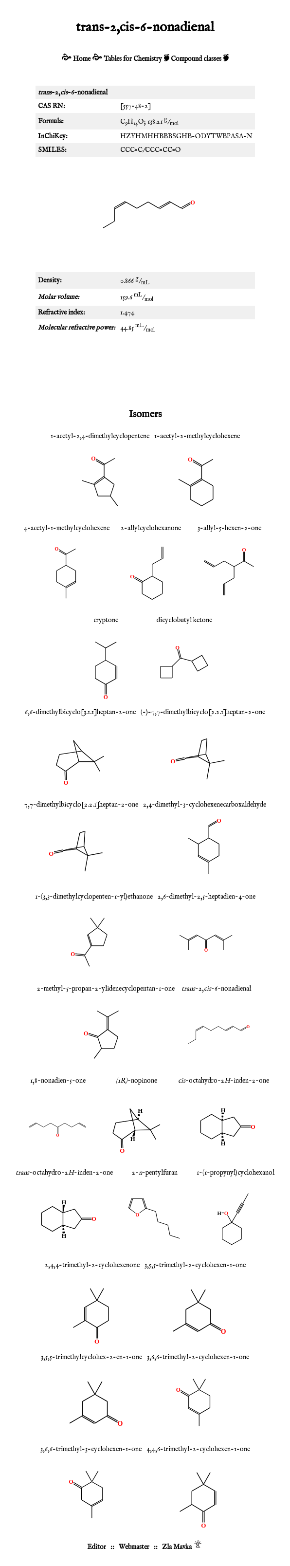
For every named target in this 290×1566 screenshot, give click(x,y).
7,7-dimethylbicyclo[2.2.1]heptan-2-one (81, 804)
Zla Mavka (177, 1547)
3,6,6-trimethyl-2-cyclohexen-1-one (198, 1357)
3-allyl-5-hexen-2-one (229, 528)
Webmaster (134, 1547)
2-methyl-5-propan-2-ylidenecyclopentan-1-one (106, 988)
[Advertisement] (145, 370)
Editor (96, 1547)
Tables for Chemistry (133, 59)
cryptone (105, 620)
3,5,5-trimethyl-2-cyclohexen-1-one (195, 1265)
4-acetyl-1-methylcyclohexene (66, 528)
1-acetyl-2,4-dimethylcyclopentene (100, 436)
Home (82, 59)
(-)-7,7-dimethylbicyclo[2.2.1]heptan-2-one (203, 712)
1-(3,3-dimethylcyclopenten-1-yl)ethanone (94, 896)
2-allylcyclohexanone (151, 528)
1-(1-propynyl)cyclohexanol (235, 1172)
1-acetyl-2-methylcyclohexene (197, 436)
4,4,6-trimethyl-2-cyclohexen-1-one (198, 1449)
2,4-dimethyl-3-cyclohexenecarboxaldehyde (204, 804)
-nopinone (136, 1080)
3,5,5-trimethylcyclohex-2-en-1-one (91, 1357)
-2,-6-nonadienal (216, 988)
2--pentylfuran (155, 1172)
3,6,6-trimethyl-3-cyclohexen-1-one (91, 1449)
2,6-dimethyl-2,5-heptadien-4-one (206, 896)
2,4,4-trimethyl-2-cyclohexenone (92, 1265)
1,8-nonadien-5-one (58, 1080)
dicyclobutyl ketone (184, 620)
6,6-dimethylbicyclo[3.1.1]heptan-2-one (80, 712)
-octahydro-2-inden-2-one (223, 1080)
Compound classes (196, 59)
